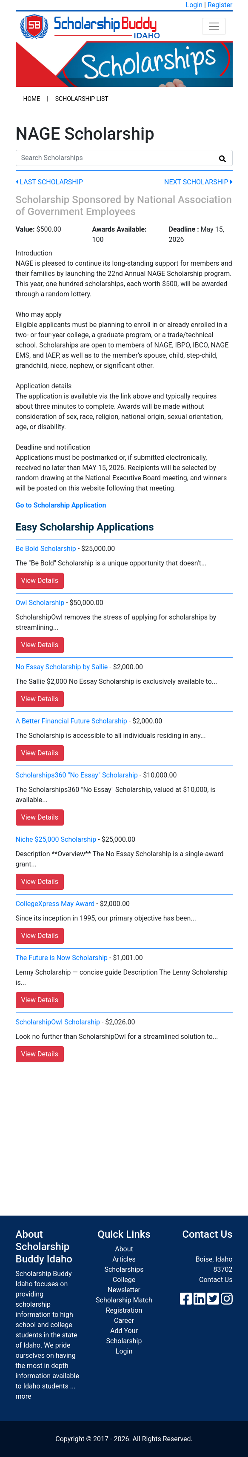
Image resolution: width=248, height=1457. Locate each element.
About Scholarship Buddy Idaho (44, 1246)
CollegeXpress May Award (55, 904)
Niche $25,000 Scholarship (56, 839)
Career (124, 1320)
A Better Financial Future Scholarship (71, 721)
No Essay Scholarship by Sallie (62, 667)
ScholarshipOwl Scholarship (58, 1022)
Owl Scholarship (40, 603)
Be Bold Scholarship (46, 549)
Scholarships (123, 1269)
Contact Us (216, 1280)
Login (194, 5)
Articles (123, 1259)
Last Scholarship (49, 182)
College (124, 1280)
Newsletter (124, 1290)
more (23, 1396)
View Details (40, 580)
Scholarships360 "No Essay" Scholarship (77, 775)
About (124, 1249)
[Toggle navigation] (214, 26)
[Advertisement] (124, 1130)
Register (220, 5)
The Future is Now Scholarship (62, 958)
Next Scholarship (198, 182)
